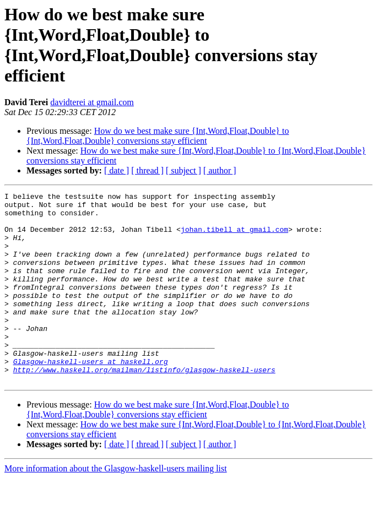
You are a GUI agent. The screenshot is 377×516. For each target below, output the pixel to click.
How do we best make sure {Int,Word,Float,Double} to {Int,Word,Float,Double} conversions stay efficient (157, 135)
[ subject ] (183, 170)
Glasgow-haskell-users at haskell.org (90, 396)
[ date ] (116, 170)
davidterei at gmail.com (92, 102)
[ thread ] (147, 170)
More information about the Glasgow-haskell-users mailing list (115, 506)
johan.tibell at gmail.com (234, 237)
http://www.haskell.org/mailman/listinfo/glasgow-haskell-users (144, 406)
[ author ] (219, 170)
